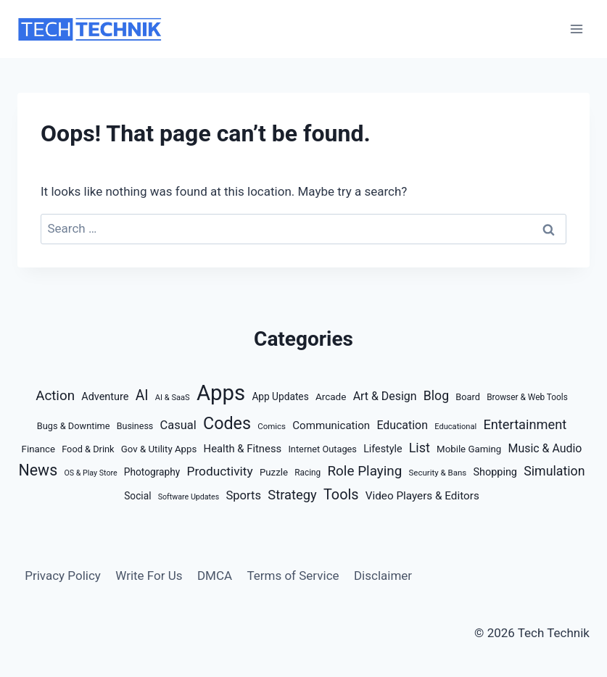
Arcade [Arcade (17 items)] (331, 396)
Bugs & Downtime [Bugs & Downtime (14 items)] (73, 425)
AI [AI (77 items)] (142, 395)
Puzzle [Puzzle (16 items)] (274, 472)
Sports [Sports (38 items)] (243, 495)
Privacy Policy (63, 575)
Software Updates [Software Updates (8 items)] (189, 497)
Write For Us (148, 575)
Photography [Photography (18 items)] (152, 472)
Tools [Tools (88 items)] (341, 494)
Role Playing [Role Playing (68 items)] (364, 470)
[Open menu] (576, 28)
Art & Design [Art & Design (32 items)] (385, 396)
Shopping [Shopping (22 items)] (495, 472)
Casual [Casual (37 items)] (178, 425)
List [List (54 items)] (419, 447)
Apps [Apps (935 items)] (221, 393)
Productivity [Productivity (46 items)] (220, 471)
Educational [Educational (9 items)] (455, 426)
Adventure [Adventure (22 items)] (104, 397)
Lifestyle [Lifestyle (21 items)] (382, 448)
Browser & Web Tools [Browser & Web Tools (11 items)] (527, 397)
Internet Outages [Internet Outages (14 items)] (322, 449)
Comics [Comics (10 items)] (271, 426)
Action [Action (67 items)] (55, 396)
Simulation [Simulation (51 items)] (554, 471)
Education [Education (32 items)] (402, 425)
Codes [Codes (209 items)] (227, 423)
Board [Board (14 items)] (467, 396)
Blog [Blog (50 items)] (436, 396)
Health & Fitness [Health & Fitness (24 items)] (243, 448)
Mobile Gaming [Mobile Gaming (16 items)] (469, 449)
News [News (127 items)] (37, 470)
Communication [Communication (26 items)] (331, 425)
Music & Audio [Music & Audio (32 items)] (545, 448)
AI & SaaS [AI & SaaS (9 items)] (172, 397)
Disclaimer (383, 575)
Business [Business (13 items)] (135, 425)
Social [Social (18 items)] (137, 496)
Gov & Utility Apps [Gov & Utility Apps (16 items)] (159, 449)
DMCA (214, 575)
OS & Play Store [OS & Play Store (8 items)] (90, 473)
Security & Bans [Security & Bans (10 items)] (438, 473)
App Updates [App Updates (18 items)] (280, 396)
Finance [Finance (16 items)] (38, 449)
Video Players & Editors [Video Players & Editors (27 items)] (422, 495)
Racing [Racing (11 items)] (307, 473)
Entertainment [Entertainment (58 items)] (524, 424)
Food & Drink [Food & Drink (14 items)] (88, 449)
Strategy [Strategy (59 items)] (292, 494)
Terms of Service (293, 575)
